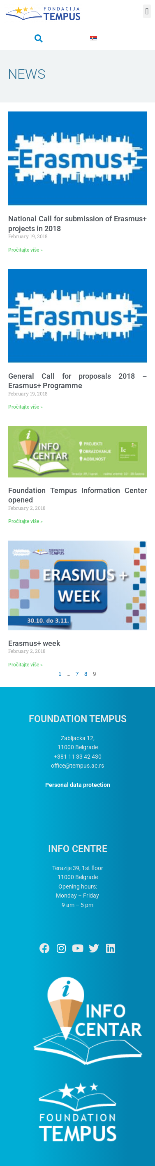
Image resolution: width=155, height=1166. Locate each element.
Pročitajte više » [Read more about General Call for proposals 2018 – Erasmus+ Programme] (25, 407)
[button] (147, 11)
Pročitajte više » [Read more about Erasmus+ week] (25, 665)
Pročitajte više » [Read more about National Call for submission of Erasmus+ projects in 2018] (25, 250)
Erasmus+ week (34, 643)
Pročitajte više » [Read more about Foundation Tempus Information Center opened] (25, 521)
